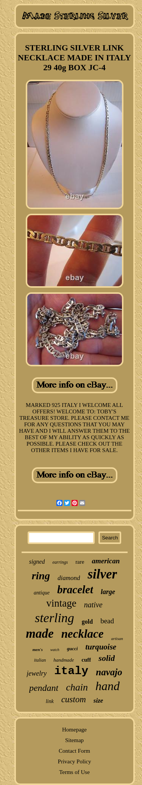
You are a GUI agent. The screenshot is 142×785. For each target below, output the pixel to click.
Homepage (74, 730)
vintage (61, 603)
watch (54, 650)
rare (79, 562)
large (108, 592)
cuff (86, 660)
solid (106, 658)
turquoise (100, 646)
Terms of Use (74, 772)
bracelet (75, 589)
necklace (82, 633)
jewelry (37, 673)
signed (37, 561)
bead (107, 621)
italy (71, 671)
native (93, 605)
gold (87, 621)
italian (40, 660)
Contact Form (74, 751)
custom (73, 699)
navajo (109, 672)
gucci (72, 648)
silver (102, 574)
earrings (60, 562)
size (98, 700)
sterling (54, 618)
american (106, 561)
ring (41, 576)
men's (38, 649)
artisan (117, 638)
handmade (63, 660)
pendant (43, 688)
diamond (69, 578)
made (39, 633)
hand (107, 686)
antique (42, 593)
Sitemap (74, 740)
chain (77, 687)
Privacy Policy (74, 761)
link (50, 701)
